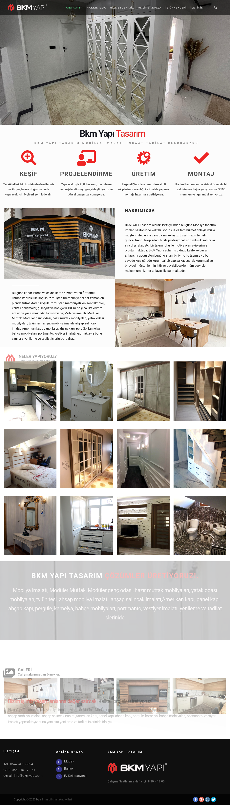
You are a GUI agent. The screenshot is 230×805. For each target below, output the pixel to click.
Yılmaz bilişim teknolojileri (56, 799)
